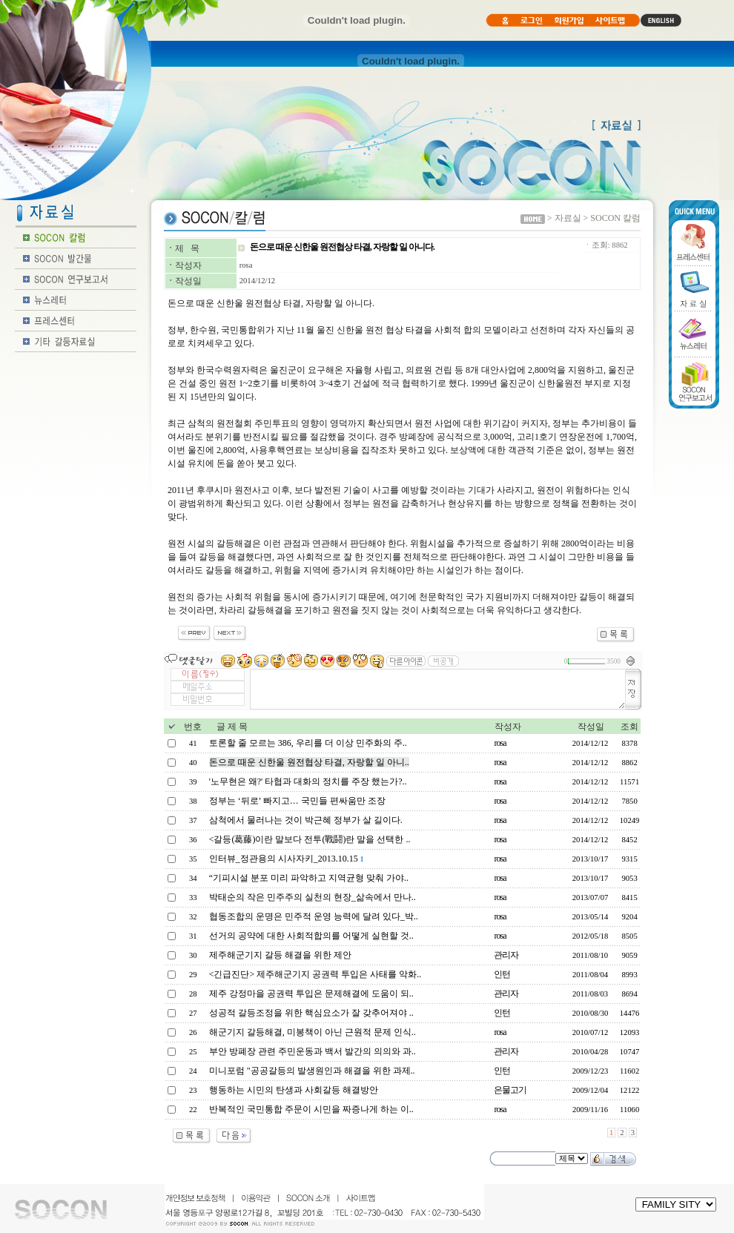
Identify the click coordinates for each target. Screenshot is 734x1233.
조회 (629, 726)
